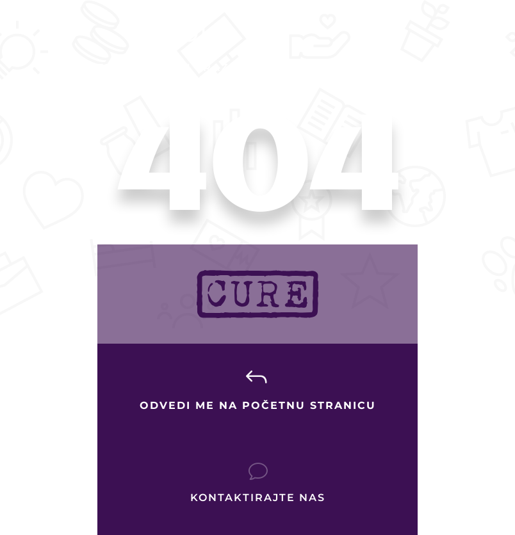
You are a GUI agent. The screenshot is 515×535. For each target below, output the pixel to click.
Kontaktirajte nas (257, 497)
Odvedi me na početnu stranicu (258, 405)
